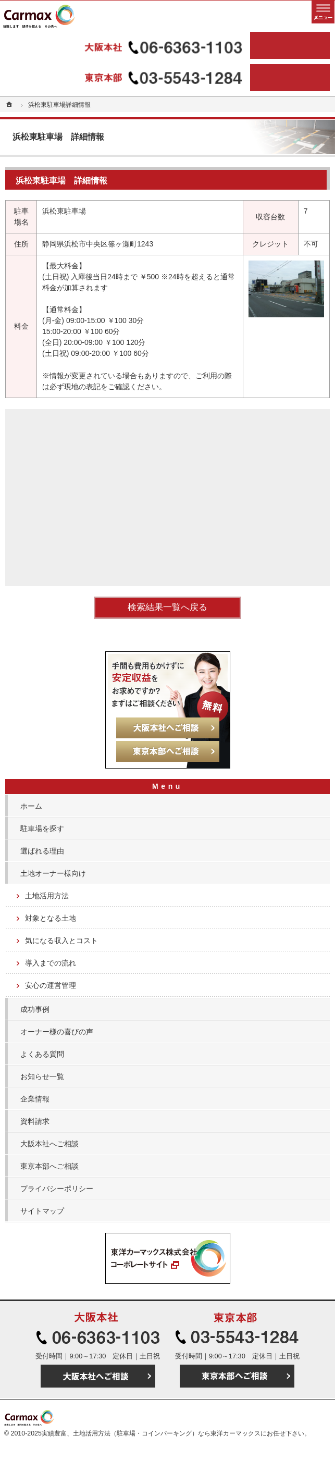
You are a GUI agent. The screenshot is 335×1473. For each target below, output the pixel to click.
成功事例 (34, 1009)
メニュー (323, 12)
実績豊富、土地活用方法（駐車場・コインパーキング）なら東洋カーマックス (151, 1433)
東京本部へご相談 (49, 1166)
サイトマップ (42, 1211)
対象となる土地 (50, 918)
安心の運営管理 (50, 985)
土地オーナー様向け (53, 873)
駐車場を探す (42, 828)
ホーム (31, 806)
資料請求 (34, 1121)
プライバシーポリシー (56, 1188)
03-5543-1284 (126, 77)
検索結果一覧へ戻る (167, 607)
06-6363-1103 (126, 45)
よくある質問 (42, 1054)
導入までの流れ (50, 963)
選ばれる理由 (42, 851)
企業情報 (34, 1099)
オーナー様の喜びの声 (56, 1032)
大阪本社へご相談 (49, 1144)
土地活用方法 (47, 896)
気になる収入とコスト (61, 940)
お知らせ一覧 (42, 1076)
